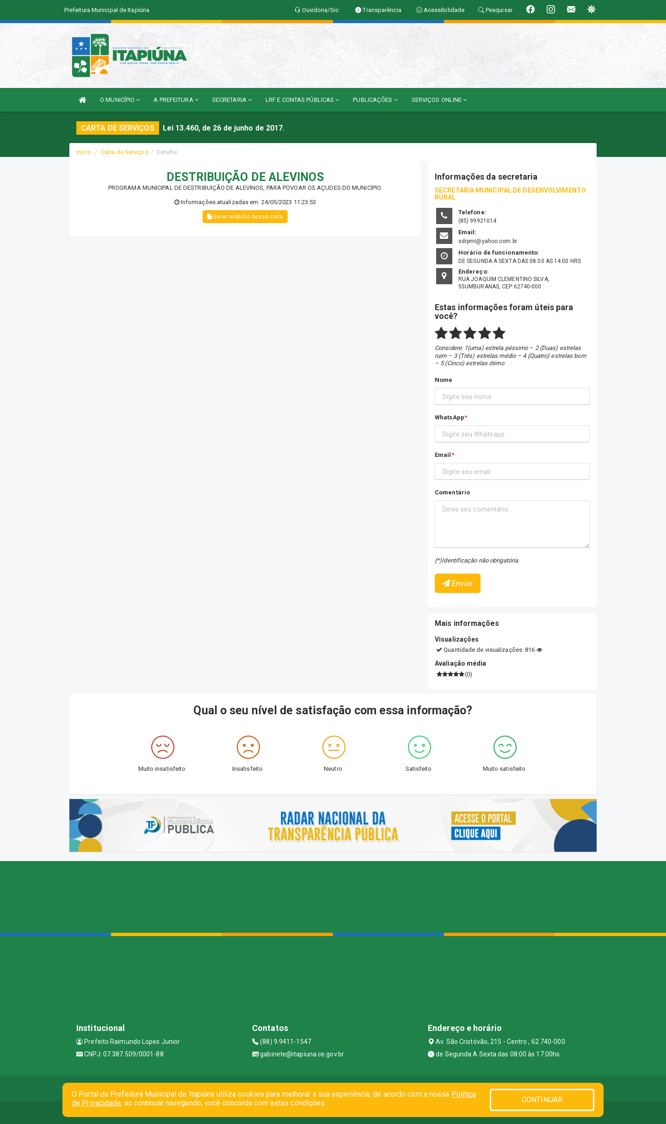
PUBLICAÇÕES (375, 99)
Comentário (452, 492)
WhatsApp (449, 417)
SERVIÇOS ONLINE (439, 99)
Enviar (457, 583)
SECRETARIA (232, 99)
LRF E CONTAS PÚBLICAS (302, 99)
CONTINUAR (542, 1099)
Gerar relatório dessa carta (245, 216)
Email (443, 454)
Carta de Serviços (124, 152)
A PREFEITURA (176, 99)
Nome (443, 379)
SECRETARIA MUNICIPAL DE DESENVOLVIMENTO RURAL (510, 194)
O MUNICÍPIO (120, 99)
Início (83, 152)
